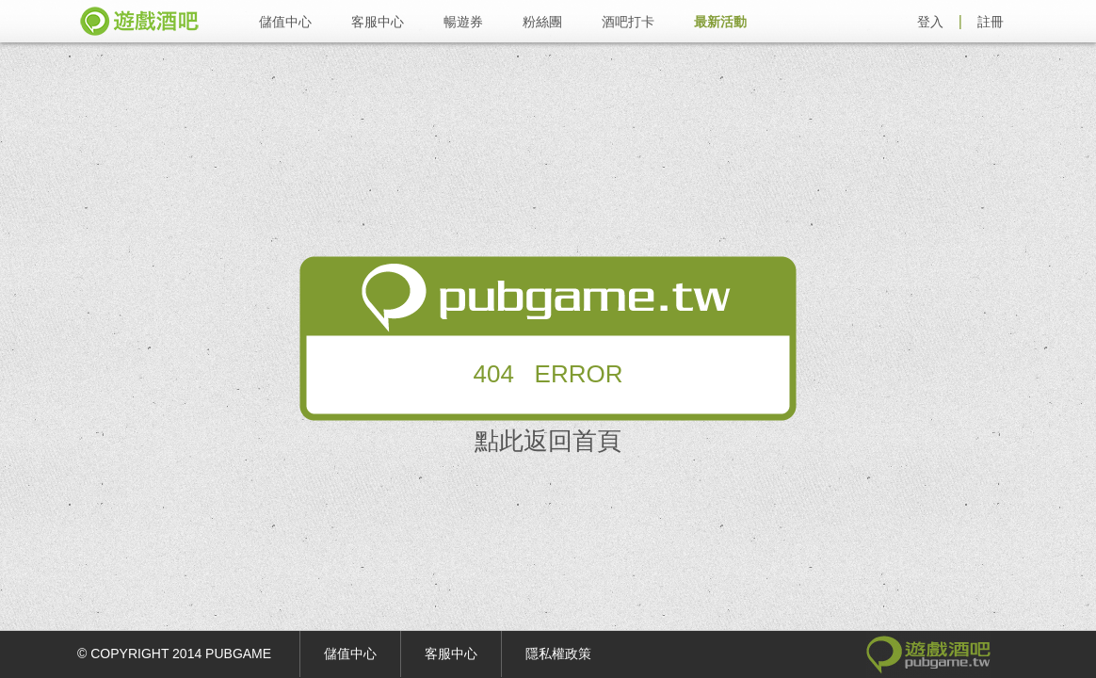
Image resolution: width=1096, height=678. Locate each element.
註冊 (990, 21)
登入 (930, 21)
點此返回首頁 (548, 441)
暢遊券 (463, 21)
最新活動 (720, 21)
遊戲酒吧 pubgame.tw (139, 21)
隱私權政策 (558, 653)
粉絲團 (542, 21)
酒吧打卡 (628, 21)
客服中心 (377, 21)
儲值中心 (285, 21)
